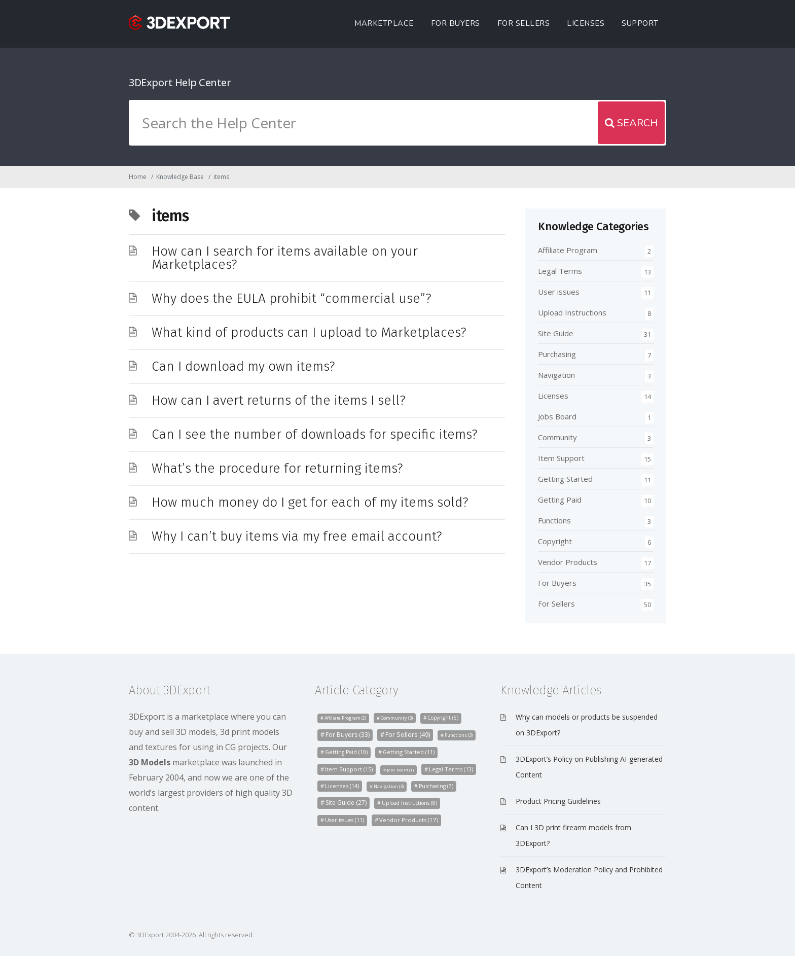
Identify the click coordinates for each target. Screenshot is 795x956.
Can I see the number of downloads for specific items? (315, 434)
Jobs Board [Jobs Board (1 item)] (400, 769)
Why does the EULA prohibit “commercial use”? (291, 298)
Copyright (555, 541)
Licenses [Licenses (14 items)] (342, 786)
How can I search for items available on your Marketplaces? (285, 257)
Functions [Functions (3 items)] (459, 735)
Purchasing (557, 354)
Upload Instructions (572, 312)
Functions (554, 520)
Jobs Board (557, 416)
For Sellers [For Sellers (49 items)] (407, 734)
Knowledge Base (180, 176)
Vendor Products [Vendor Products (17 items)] (408, 820)
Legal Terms (560, 271)
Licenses (585, 23)
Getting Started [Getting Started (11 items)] (409, 752)
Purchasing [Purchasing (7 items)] (436, 786)
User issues (559, 292)
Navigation (556, 375)
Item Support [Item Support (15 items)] (349, 769)
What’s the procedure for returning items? (277, 468)
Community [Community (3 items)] (397, 718)
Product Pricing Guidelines (558, 801)
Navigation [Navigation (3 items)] (389, 786)
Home (138, 176)
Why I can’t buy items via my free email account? (297, 536)
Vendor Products (567, 562)
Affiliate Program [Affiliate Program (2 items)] (345, 718)
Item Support (561, 458)
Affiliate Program (567, 250)
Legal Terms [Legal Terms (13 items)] (451, 769)
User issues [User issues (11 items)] (344, 820)
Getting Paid (560, 499)
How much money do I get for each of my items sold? (310, 502)
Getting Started (565, 479)
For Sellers (523, 23)
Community (557, 437)
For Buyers (455, 23)
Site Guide (555, 333)
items (221, 176)
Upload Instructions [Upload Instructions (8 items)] (409, 802)
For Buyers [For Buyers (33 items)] (348, 734)
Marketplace (384, 23)
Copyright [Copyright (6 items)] (442, 717)
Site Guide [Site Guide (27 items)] (346, 802)
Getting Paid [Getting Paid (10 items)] (346, 752)
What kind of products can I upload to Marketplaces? (309, 332)
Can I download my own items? (243, 366)
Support (640, 23)
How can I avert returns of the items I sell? (279, 400)
